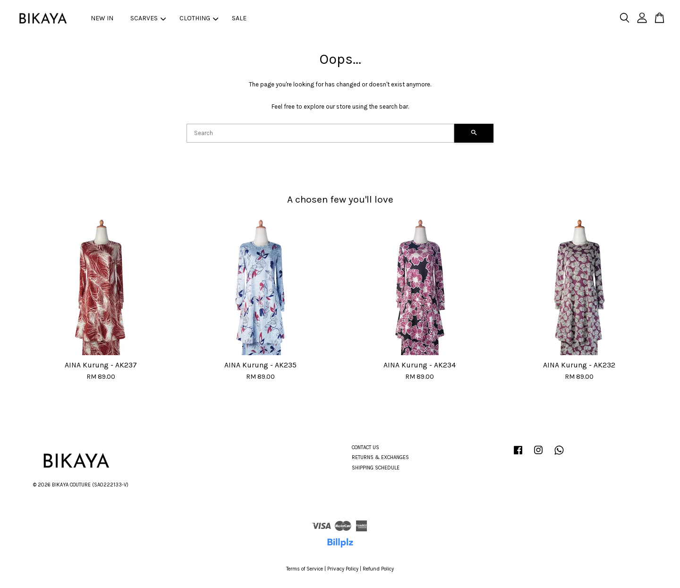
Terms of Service (304, 569)
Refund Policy (378, 569)
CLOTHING (198, 18)
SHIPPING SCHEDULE (376, 468)
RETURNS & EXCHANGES (380, 457)
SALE (239, 18)
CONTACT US (365, 447)
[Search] (320, 133)
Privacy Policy (342, 569)
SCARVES (148, 18)
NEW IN (102, 18)
